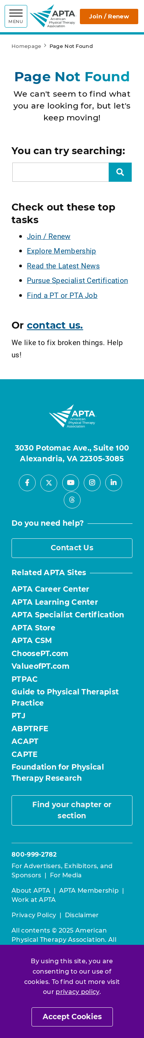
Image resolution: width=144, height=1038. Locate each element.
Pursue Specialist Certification (77, 280)
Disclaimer (82, 915)
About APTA (31, 890)
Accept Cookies (72, 1016)
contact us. (55, 325)
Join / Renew (109, 16)
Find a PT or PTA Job (62, 295)
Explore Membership (61, 250)
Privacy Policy (34, 915)
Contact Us (72, 547)
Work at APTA (34, 899)
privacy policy (77, 991)
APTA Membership (89, 890)
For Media (66, 875)
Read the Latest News (63, 265)
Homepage (26, 46)
